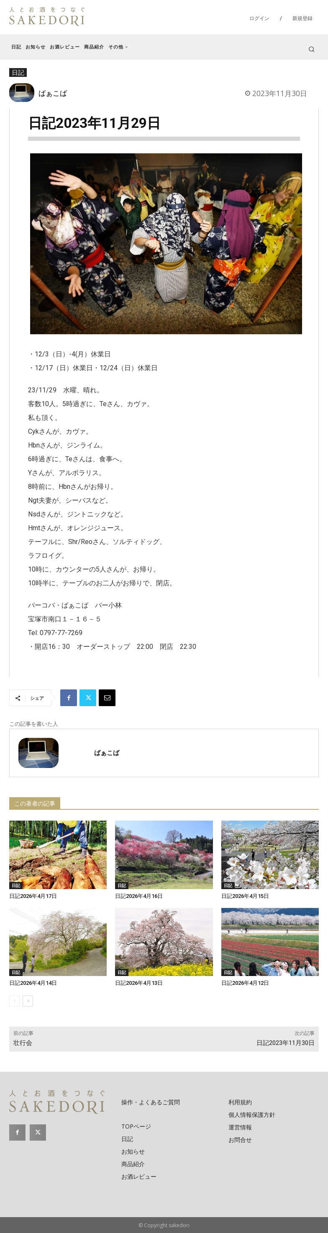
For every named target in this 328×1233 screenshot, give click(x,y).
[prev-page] (14, 1001)
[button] (311, 49)
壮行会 (22, 1043)
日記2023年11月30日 (285, 1043)
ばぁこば (52, 93)
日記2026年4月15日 (245, 896)
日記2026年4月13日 (139, 983)
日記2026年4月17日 (33, 896)
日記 (16, 885)
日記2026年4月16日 (139, 896)
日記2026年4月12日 (245, 983)
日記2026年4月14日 (33, 983)
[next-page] (28, 1001)
